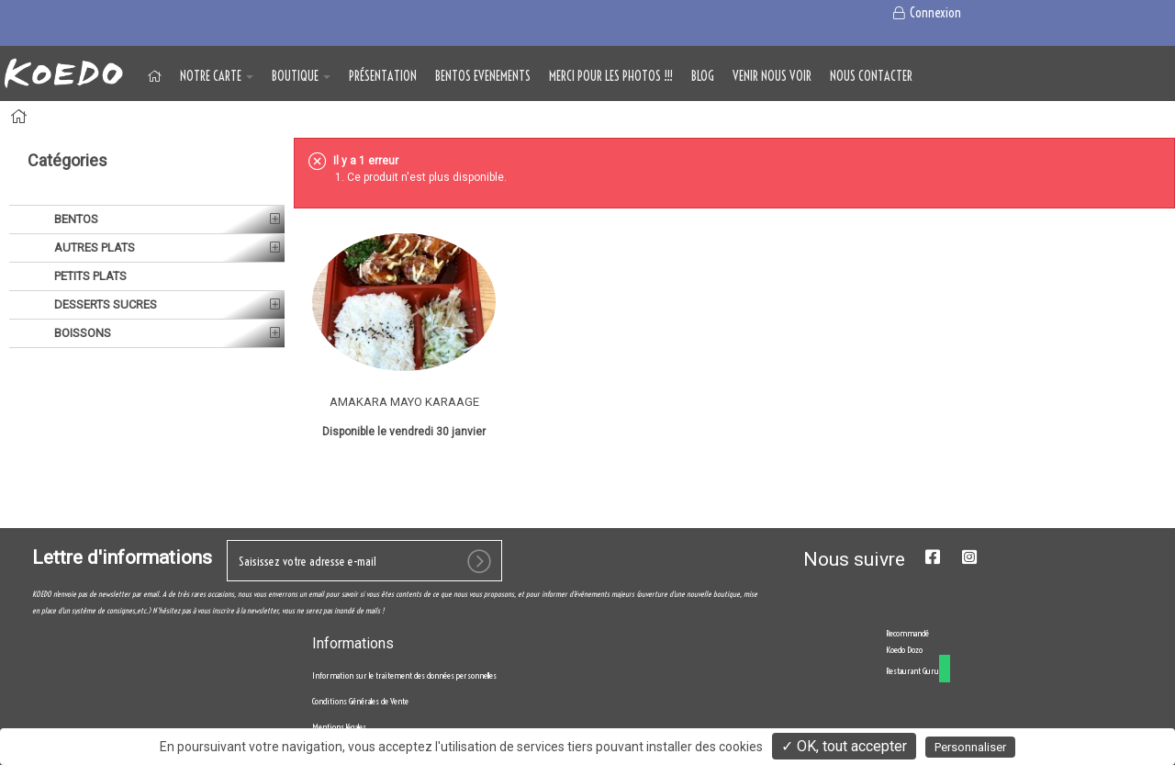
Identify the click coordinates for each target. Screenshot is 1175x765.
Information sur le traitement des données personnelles (404, 675)
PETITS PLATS (89, 276)
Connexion (925, 13)
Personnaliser (970, 747)
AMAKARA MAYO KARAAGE (404, 402)
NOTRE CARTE (216, 76)
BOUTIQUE (301, 76)
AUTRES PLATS (93, 247)
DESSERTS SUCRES (104, 304)
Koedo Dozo (904, 650)
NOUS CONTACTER (871, 76)
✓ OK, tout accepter (844, 746)
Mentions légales (339, 727)
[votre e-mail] (364, 560)
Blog (702, 76)
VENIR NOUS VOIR (772, 76)
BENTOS (74, 219)
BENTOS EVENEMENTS (483, 76)
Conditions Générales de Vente (360, 701)
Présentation (383, 76)
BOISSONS (81, 333)
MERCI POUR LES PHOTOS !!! (611, 76)
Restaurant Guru (912, 671)
